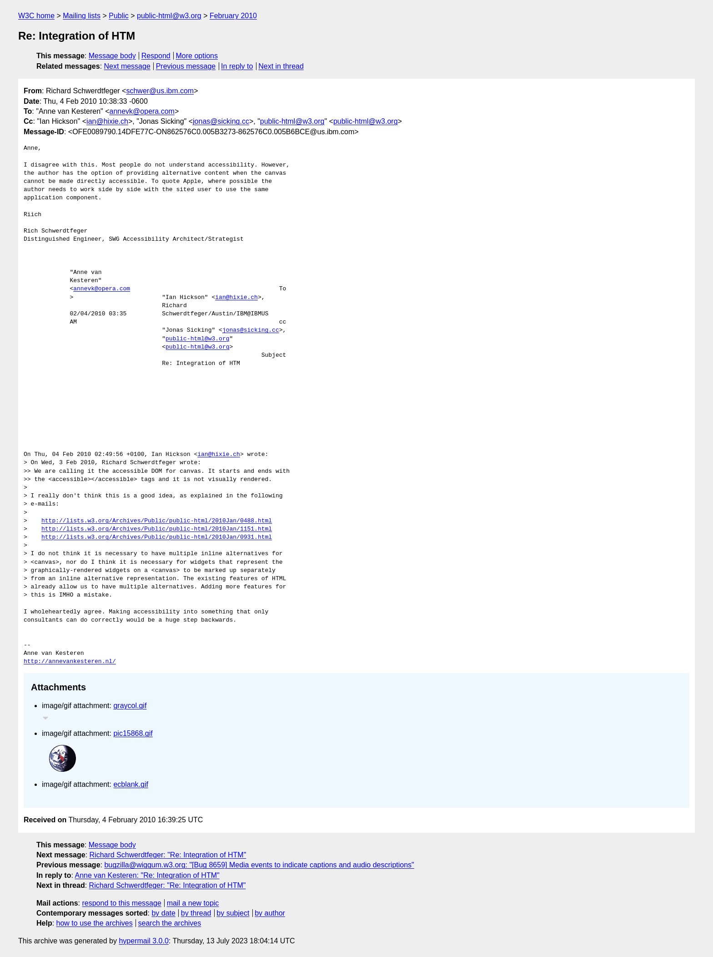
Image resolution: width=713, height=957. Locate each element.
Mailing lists (81, 16)
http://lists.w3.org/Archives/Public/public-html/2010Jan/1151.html (156, 529)
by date (163, 913)
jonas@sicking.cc (221, 121)
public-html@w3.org (169, 16)
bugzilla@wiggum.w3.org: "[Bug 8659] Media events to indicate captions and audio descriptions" (259, 865)
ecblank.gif (130, 784)
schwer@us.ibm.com (160, 91)
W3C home (36, 16)
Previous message (186, 66)
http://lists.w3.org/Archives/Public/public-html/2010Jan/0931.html (156, 537)
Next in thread (281, 66)
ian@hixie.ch (107, 121)
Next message (127, 66)
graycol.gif (129, 705)
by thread (196, 913)
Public (119, 16)
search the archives (169, 923)
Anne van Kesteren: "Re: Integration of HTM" (147, 875)
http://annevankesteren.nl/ (70, 662)
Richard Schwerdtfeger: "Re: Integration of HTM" (168, 855)
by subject (232, 913)
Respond (156, 56)
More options (197, 56)
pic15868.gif (132, 733)
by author (270, 913)
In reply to (237, 66)
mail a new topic (193, 903)
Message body (112, 56)
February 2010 (233, 16)
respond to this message (121, 903)
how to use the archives (94, 923)
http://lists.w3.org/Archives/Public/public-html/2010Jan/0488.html (156, 521)
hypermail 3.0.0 (143, 941)
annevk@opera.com (142, 111)
